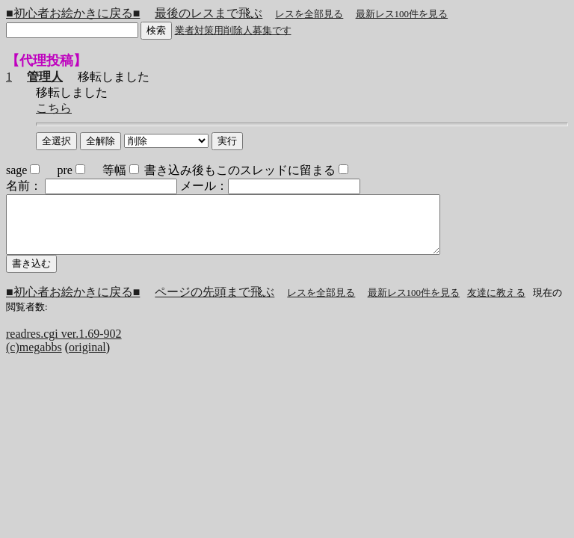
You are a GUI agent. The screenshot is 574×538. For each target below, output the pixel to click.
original (87, 358)
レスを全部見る (309, 13)
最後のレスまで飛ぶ (208, 13)
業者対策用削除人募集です (233, 30)
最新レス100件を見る (402, 13)
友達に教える (496, 303)
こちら (54, 108)
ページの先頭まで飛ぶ (214, 303)
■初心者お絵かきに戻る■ (73, 13)
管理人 (45, 76)
